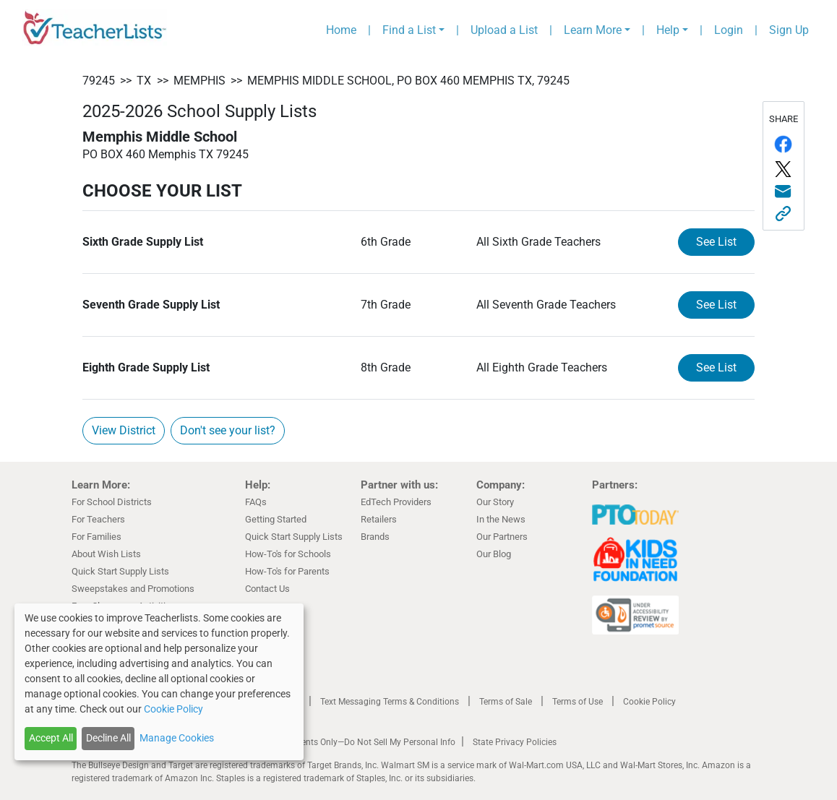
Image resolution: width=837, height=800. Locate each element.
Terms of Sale (505, 702)
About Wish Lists (106, 554)
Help (667, 30)
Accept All (51, 738)
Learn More (593, 30)
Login (728, 30)
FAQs (256, 501)
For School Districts (112, 501)
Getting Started (275, 519)
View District (123, 430)
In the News (500, 519)
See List (716, 242)
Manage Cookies (177, 738)
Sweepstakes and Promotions (133, 588)
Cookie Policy (649, 702)
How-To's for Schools (288, 554)
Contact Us (267, 588)
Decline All (108, 738)
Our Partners (502, 536)
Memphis (199, 80)
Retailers (379, 519)
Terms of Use (577, 702)
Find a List (409, 30)
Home (341, 30)
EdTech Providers (396, 501)
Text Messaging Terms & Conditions (389, 702)
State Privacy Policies (515, 742)
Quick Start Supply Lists (120, 571)
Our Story (495, 501)
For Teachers (98, 519)
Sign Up (789, 30)
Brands (375, 536)
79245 (98, 80)
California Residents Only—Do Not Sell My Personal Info (347, 742)
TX (144, 80)
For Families (96, 536)
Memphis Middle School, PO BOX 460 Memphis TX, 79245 (408, 80)
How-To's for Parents (287, 571)
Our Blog (493, 554)
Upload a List (504, 30)
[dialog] (159, 681)
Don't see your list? (227, 430)
